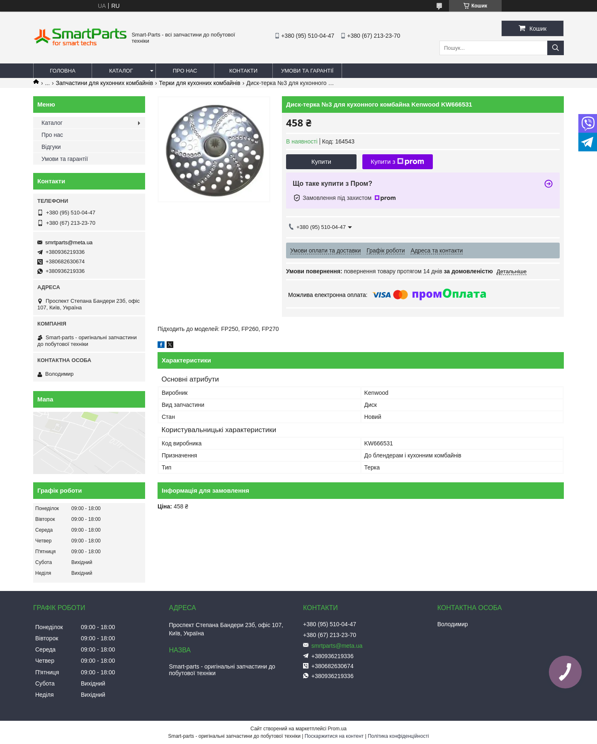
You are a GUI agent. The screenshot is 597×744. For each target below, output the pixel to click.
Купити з (397, 161)
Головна (62, 71)
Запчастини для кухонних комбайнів (104, 83)
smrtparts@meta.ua (68, 242)
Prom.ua (337, 729)
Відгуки (51, 146)
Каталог (121, 71)
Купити (321, 161)
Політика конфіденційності (398, 736)
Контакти (243, 71)
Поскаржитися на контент (334, 736)
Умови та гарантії (307, 71)
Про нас (185, 71)
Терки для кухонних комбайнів (199, 83)
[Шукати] (555, 48)
